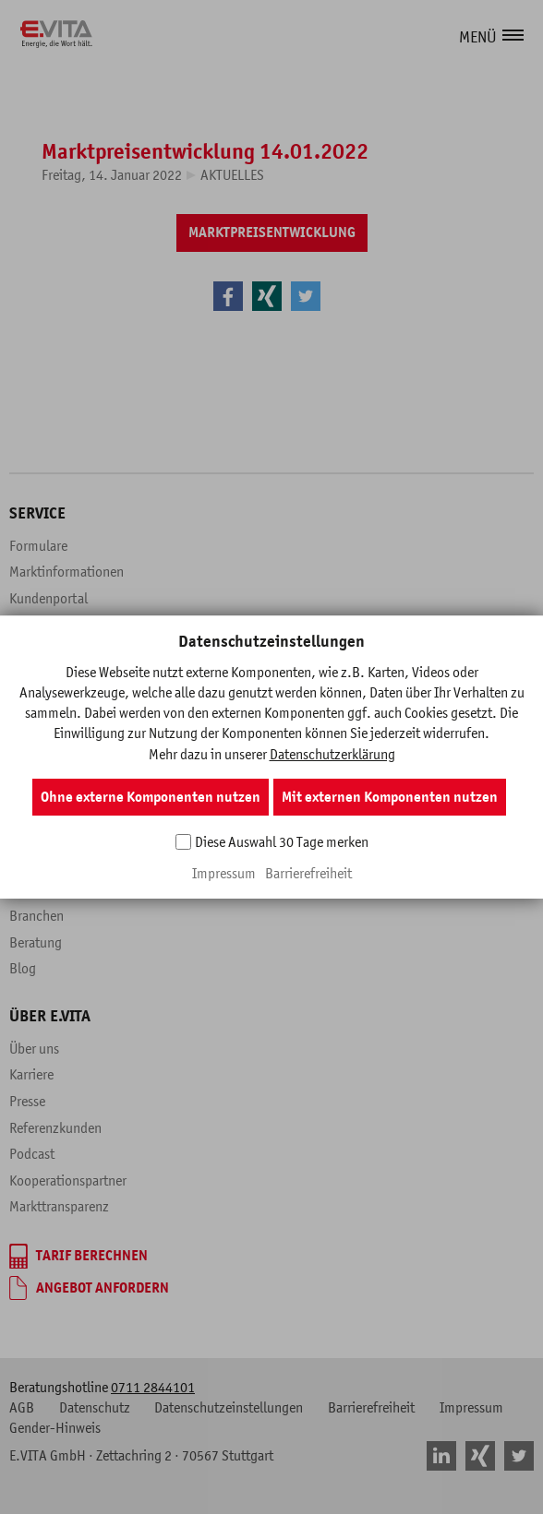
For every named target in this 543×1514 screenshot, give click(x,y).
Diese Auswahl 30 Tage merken (281, 841)
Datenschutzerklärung (332, 753)
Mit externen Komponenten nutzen (390, 797)
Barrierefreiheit (308, 872)
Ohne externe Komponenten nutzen (150, 797)
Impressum (224, 872)
